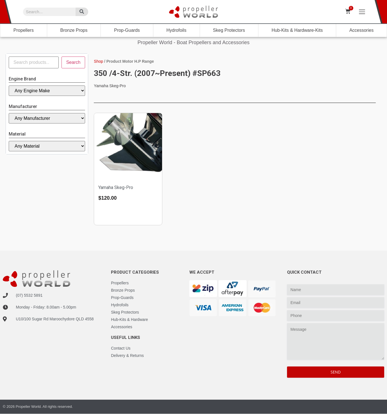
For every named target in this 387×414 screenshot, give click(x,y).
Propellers (23, 30)
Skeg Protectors (229, 30)
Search (73, 62)
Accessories (361, 30)
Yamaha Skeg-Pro (115, 187)
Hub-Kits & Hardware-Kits (297, 30)
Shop (98, 61)
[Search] (82, 12)
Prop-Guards (127, 30)
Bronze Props (74, 30)
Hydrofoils (176, 30)
